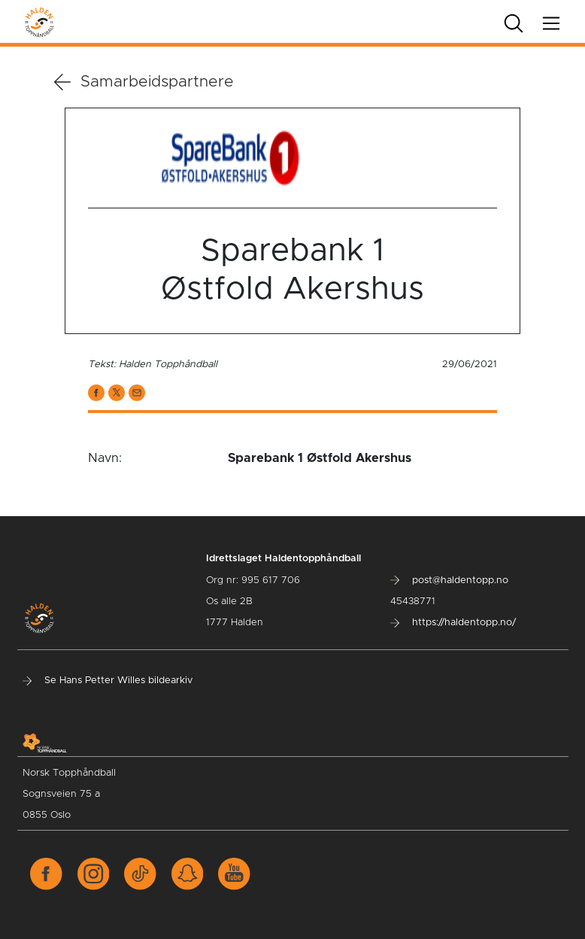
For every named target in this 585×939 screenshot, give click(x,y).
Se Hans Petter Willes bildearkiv (107, 680)
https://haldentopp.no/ (453, 623)
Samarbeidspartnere (144, 82)
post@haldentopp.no (449, 580)
